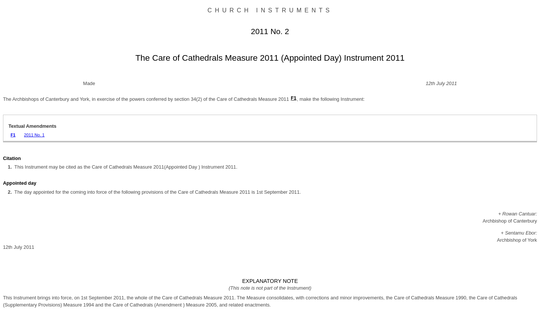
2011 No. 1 (34, 135)
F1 (293, 98)
